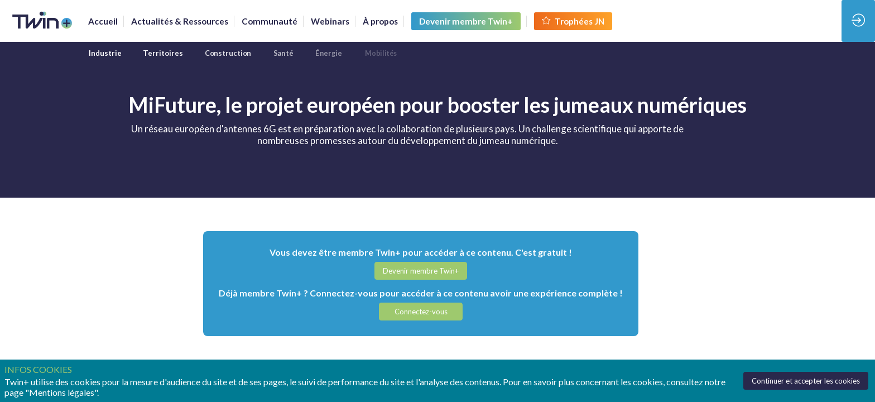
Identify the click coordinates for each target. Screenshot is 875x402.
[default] (269, 21)
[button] (466, 21)
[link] (103, 21)
